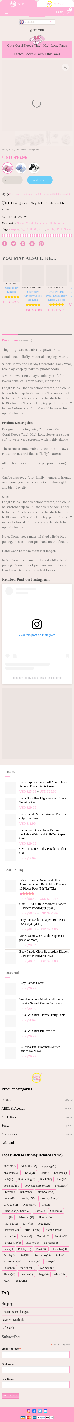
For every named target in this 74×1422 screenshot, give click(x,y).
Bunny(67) (26, 1191)
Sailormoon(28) (12, 1261)
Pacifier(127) (61, 1236)
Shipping (7, 1303)
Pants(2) (8, 1249)
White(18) (59, 1274)
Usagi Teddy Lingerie (11, 289)
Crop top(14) (11, 1204)
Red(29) (25, 1255)
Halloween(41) (26, 1217)
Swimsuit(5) (47, 1267)
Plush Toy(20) (59, 1249)
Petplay (51, 229)
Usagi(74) (43, 1274)
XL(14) (7, 1280)
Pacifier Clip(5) (12, 1242)
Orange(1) (26, 1236)
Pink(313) (41, 1249)
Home (4, 149)
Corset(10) (9, 1198)
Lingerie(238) (11, 1229)
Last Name (8, 1379)
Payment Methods (13, 1319)
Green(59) (56, 1210)
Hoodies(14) (45, 1217)
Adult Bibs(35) (29, 1166)
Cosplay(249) (28, 1198)
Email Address (11, 1349)
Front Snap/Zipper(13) (16, 1210)
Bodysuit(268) (12, 1185)
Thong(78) (9, 1274)
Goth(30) (40, 1210)
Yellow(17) (21, 1280)
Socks (11, 149)
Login (59, 11)
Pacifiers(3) (32, 1242)
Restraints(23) (43, 1255)
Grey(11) (8, 1217)
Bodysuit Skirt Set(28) (37, 1185)
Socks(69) (9, 1267)
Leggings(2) (44, 1223)
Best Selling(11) (26, 1179)
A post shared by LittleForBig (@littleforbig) (37, 677)
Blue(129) (62, 1179)
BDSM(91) (29, 1172)
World (18, 4)
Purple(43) (9, 1255)
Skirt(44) (50, 1261)
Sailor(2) (60, 1255)
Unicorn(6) (26, 1274)
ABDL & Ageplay (13, 1108)
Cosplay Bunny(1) (50, 1198)
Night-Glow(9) (54, 1229)
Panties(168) (51, 1242)
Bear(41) (44, 1172)
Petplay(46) (24, 1249)
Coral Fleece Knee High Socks (28, 149)
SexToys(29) (33, 1261)
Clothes (6, 1100)
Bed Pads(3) (60, 1172)
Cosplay (14, 229)
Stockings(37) (27, 1267)
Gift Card (8, 1143)
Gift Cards (8, 1327)
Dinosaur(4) (29, 1204)
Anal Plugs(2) (11, 1172)
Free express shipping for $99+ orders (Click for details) (39, 193)
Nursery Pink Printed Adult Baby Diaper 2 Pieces (56, 295)
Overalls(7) (43, 1236)
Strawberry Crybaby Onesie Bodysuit (33, 295)
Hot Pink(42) (11, 1223)
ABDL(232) (10, 1166)
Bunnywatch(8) (45, 1191)
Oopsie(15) (10, 1236)
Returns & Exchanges (15, 1311)
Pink (60, 229)
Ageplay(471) (49, 1166)
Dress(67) (47, 1204)
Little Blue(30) (32, 1229)
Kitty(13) (28, 1223)
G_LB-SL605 (29, 229)
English (26, 22)
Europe (56, 4)
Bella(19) (8, 1179)
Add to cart (40, 180)
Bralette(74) (61, 1185)
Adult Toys (9, 1117)
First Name (8, 1364)
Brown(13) (9, 1191)
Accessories (9, 1134)
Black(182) (46, 1179)
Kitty (42, 229)
